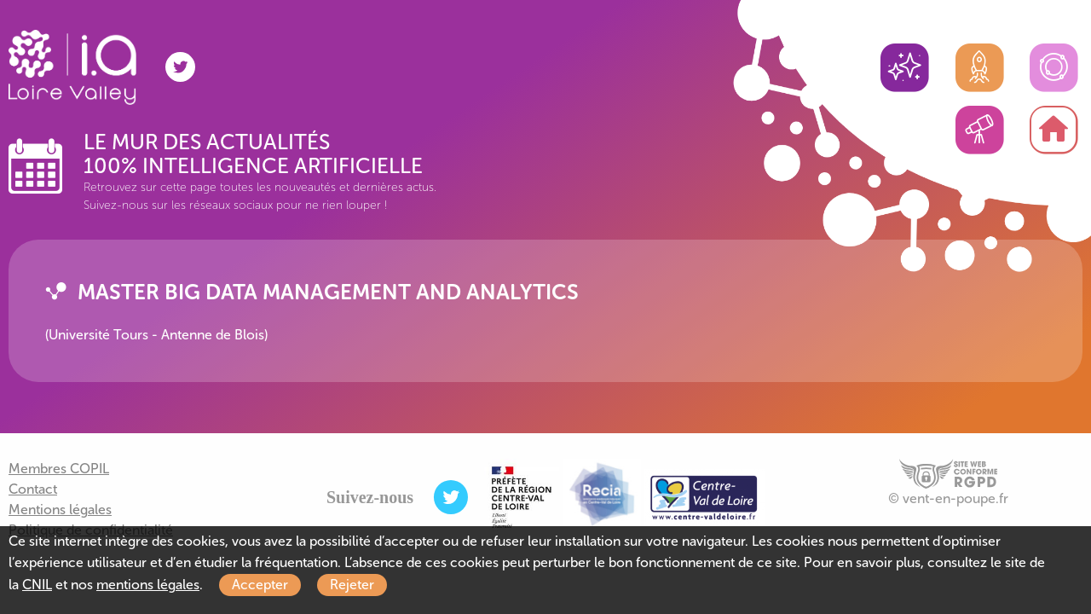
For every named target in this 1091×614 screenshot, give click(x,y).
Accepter (260, 584)
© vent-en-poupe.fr (948, 498)
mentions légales (147, 584)
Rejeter (352, 584)
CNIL (37, 584)
